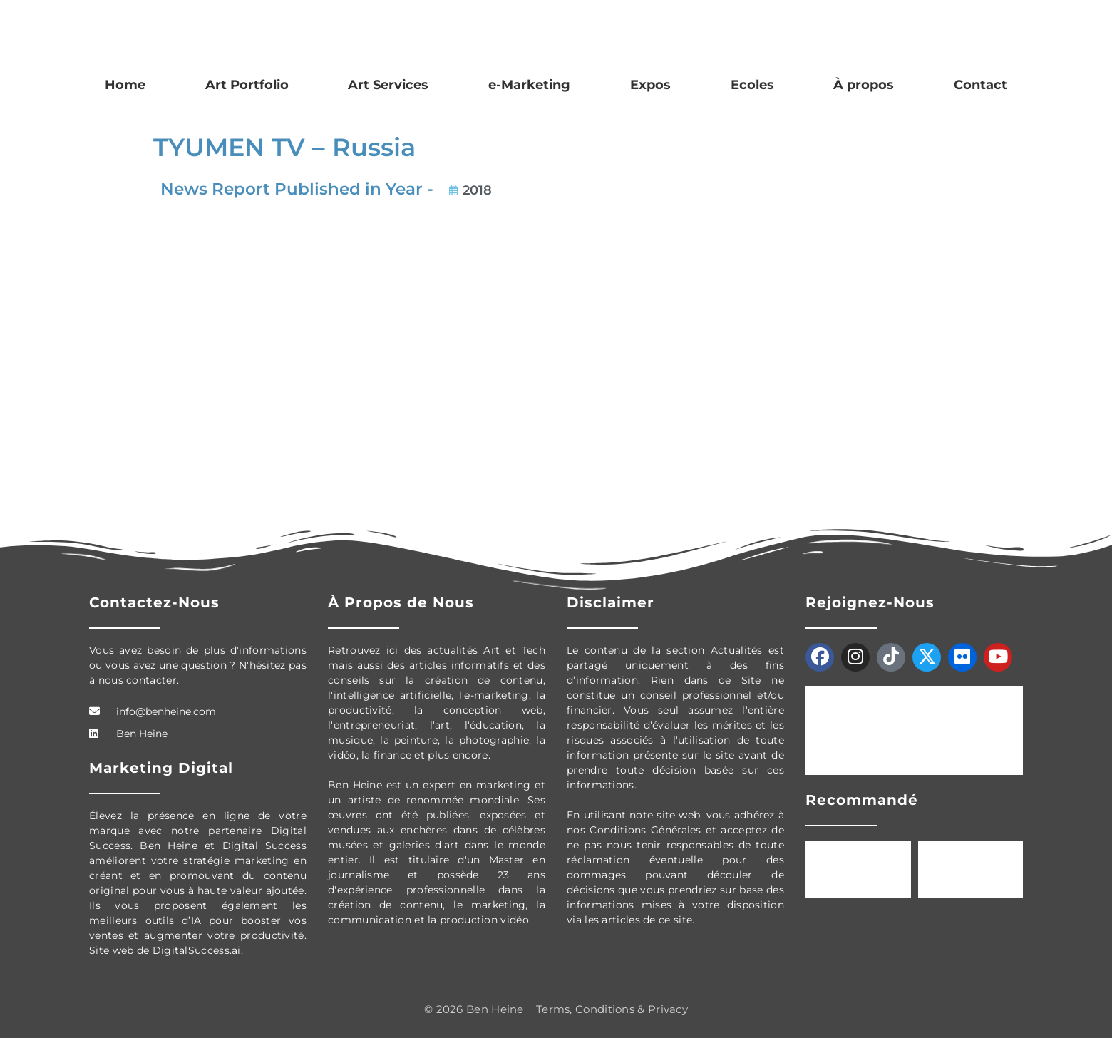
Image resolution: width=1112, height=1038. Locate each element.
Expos (650, 85)
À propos (863, 85)
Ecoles (752, 85)
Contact (980, 85)
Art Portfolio (247, 85)
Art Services (388, 85)
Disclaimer (610, 602)
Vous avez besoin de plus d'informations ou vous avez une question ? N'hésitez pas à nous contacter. (198, 665)
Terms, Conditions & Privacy (612, 1009)
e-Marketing (529, 85)
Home (125, 85)
